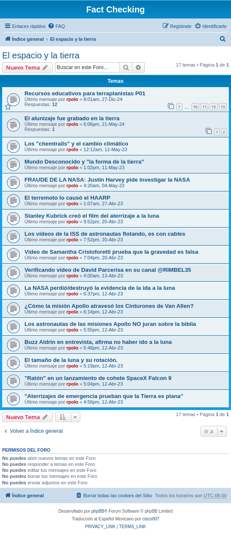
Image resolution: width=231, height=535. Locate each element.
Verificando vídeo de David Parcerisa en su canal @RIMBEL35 (107, 270)
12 (213, 106)
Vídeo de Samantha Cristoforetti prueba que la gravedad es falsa (111, 252)
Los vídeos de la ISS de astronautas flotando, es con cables (104, 234)
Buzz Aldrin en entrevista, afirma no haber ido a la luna (98, 342)
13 (223, 106)
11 (204, 106)
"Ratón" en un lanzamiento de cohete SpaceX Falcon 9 (97, 378)
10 (195, 106)
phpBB (97, 511)
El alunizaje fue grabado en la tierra (71, 118)
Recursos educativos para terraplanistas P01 (84, 93)
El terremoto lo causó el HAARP (67, 198)
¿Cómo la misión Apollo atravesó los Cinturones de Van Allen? (109, 306)
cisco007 (150, 519)
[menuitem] (56, 26)
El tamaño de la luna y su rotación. (71, 360)
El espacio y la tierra (40, 55)
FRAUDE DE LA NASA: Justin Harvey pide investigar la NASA (107, 179)
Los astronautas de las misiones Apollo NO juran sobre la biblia (110, 324)
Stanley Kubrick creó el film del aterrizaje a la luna (91, 216)
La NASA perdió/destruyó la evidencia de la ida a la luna (99, 288)
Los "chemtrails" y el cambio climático (76, 143)
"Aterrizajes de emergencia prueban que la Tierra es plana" (103, 396)
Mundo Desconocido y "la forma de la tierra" (84, 161)
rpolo (73, 99)
